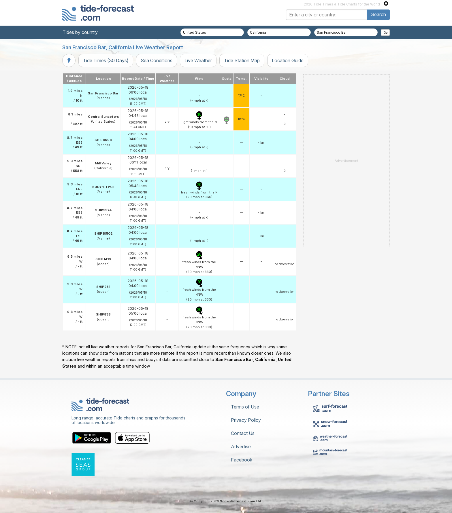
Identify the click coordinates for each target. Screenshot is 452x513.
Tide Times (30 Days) (106, 60)
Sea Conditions (156, 60)
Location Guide (288, 60)
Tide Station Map (242, 60)
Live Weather (198, 60)
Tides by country (80, 32)
